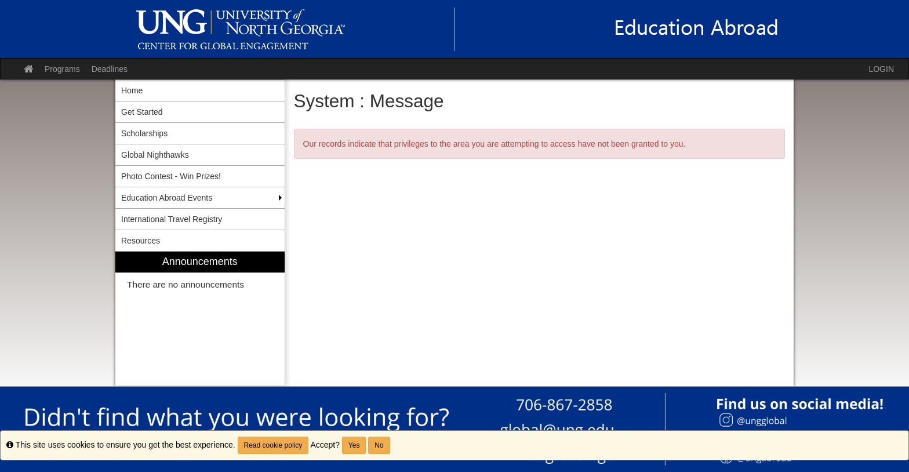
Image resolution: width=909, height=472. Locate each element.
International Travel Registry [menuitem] (171, 219)
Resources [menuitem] (140, 240)
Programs (62, 69)
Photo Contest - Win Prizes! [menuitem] (171, 176)
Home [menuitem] (132, 90)
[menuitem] (200, 319)
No (378, 445)
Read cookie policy (273, 445)
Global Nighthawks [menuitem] (155, 154)
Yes (354, 445)
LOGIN (881, 69)
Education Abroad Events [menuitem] (166, 197)
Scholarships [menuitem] (144, 133)
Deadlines (110, 69)
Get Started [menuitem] (142, 112)
